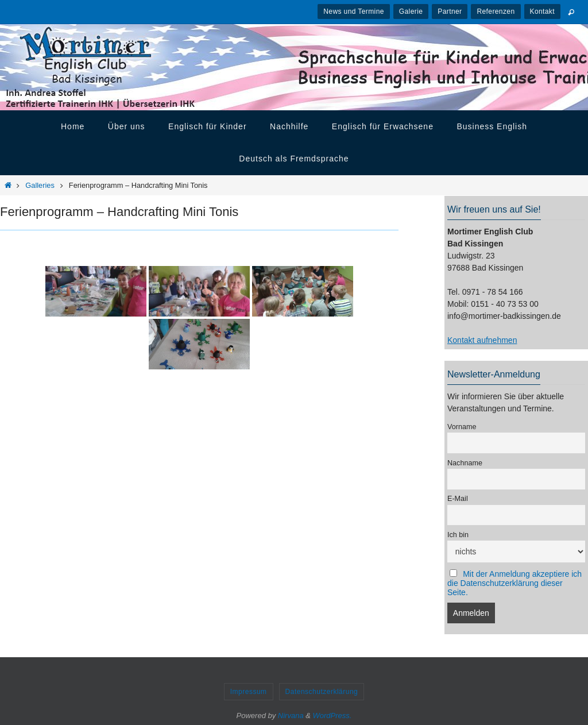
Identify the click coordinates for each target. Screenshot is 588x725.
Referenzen (495, 11)
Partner (450, 11)
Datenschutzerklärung (321, 692)
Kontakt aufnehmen (482, 340)
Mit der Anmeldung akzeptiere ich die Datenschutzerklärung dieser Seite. (514, 583)
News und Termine (353, 11)
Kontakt (542, 11)
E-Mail (457, 499)
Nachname (464, 463)
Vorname (461, 427)
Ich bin (458, 535)
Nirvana (291, 715)
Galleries (40, 185)
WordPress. (332, 715)
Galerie (411, 11)
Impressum (248, 692)
